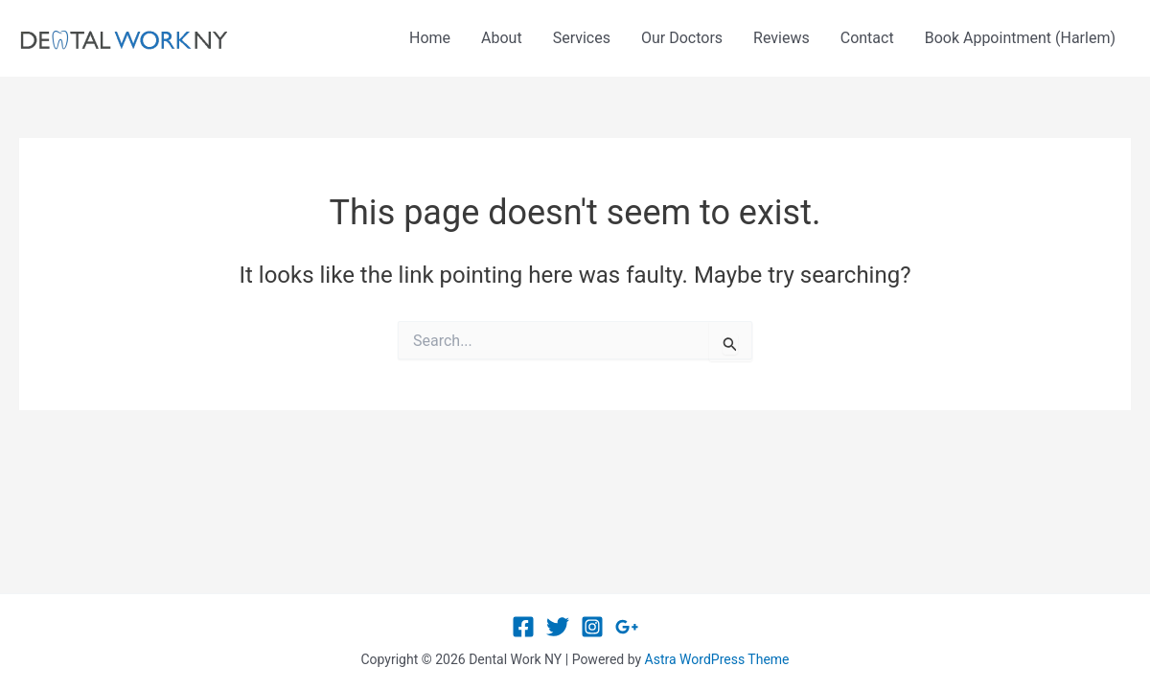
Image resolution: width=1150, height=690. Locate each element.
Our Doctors (682, 38)
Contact (867, 38)
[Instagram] (592, 626)
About (501, 38)
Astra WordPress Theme (717, 659)
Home (429, 38)
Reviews (781, 38)
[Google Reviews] (626, 626)
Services (581, 38)
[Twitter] (557, 626)
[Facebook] (523, 626)
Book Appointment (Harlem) (1020, 38)
